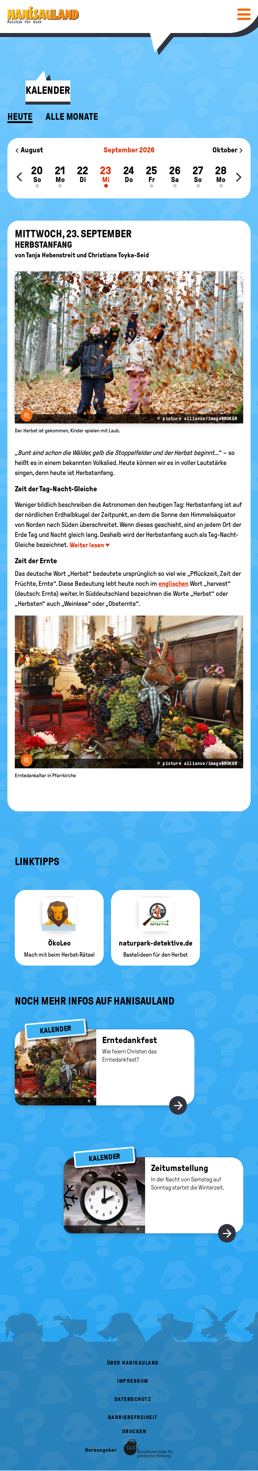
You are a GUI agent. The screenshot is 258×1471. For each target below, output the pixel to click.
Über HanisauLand (133, 1363)
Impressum (132, 1381)
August (29, 150)
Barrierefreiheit (133, 1417)
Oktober (227, 150)
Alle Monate (72, 117)
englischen (173, 583)
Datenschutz (132, 1399)
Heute (20, 117)
